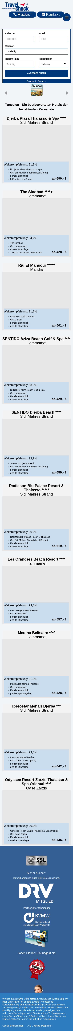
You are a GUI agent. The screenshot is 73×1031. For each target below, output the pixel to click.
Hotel (42, 33)
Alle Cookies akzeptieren (40, 1025)
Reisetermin (12, 58)
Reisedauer (45, 58)
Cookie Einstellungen (13, 1025)
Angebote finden (36, 73)
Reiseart (9, 46)
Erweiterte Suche (36, 81)
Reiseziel (10, 33)
